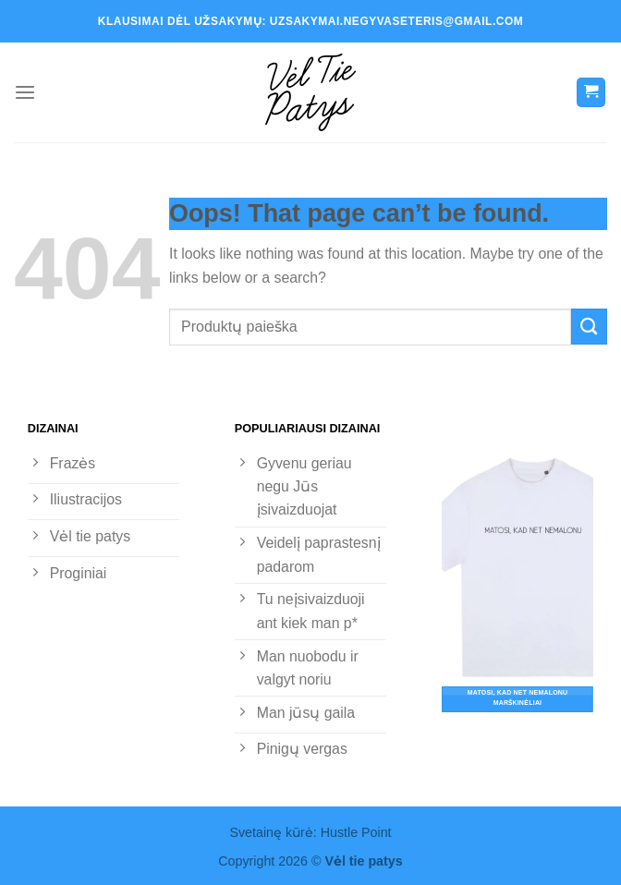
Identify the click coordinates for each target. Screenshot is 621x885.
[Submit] (589, 327)
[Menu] (25, 92)
